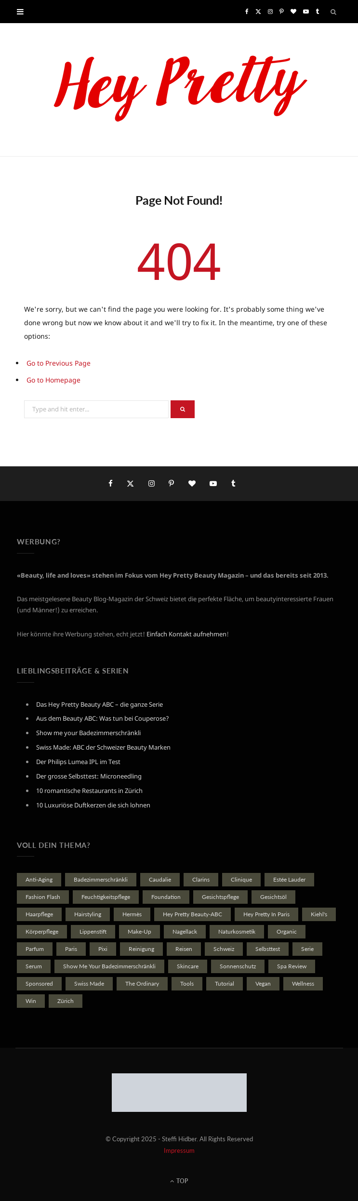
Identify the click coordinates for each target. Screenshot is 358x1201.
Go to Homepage (53, 379)
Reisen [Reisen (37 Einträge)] (183, 948)
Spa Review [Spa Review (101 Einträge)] (291, 966)
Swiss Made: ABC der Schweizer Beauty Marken (103, 747)
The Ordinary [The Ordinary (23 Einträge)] (142, 983)
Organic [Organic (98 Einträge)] (287, 931)
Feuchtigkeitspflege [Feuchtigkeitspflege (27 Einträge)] (105, 896)
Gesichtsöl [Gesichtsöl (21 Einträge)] (273, 896)
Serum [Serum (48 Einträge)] (34, 966)
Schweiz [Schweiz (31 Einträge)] (223, 948)
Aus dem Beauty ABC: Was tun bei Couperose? (102, 718)
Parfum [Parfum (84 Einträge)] (35, 948)
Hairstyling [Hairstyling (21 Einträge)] (87, 914)
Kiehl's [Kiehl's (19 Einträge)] (319, 914)
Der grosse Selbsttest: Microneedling (89, 776)
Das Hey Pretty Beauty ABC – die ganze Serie (99, 704)
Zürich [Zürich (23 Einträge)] (65, 1000)
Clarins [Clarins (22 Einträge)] (201, 879)
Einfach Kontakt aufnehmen (186, 634)
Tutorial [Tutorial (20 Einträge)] (224, 983)
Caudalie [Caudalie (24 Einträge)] (160, 879)
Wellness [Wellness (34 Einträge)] (303, 983)
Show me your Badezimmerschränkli (88, 732)
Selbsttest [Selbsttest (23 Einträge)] (267, 948)
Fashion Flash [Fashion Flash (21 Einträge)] (43, 896)
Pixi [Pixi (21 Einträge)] (102, 948)
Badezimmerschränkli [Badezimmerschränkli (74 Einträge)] (101, 879)
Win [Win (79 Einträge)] (31, 1000)
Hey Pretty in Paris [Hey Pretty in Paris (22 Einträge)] (266, 914)
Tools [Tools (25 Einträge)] (187, 983)
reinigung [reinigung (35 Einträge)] (141, 948)
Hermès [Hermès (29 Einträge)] (132, 914)
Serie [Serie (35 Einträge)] (307, 948)
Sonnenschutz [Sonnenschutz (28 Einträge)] (238, 966)
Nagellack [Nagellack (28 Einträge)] (184, 931)
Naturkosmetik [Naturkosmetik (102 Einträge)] (236, 931)
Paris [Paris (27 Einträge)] (71, 948)
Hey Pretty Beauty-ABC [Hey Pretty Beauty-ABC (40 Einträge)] (192, 914)
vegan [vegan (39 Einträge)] (263, 983)
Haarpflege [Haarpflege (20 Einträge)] (39, 914)
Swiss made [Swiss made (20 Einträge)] (89, 983)
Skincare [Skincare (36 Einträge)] (188, 966)
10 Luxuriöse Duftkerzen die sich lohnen (93, 805)
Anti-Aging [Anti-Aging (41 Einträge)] (39, 879)
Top (179, 1181)
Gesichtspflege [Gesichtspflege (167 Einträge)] (220, 896)
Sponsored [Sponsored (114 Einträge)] (39, 983)
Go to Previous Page (59, 363)
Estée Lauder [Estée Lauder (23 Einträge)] (289, 879)
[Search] (334, 11)
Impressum (179, 1150)
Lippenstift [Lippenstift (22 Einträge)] (93, 931)
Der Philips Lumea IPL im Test (78, 761)
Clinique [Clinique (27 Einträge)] (241, 879)
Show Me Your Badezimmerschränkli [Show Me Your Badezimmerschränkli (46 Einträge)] (109, 966)
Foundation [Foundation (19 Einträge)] (166, 896)
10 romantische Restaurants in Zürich (89, 790)
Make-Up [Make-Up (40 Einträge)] (139, 931)
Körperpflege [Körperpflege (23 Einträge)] (42, 931)
